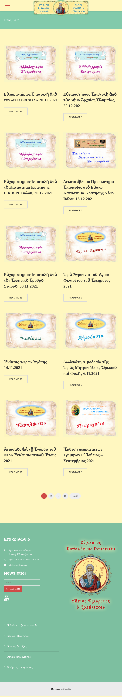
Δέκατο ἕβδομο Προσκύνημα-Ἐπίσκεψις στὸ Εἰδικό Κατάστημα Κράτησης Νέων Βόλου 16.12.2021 (89, 190)
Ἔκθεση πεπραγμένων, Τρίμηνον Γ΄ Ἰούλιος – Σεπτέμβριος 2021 (83, 456)
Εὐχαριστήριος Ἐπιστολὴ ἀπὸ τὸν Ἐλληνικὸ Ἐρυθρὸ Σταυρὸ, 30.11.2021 (30, 281)
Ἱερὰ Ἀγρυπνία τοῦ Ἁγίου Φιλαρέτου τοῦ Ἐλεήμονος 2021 (86, 281)
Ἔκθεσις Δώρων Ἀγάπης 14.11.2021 (25, 365)
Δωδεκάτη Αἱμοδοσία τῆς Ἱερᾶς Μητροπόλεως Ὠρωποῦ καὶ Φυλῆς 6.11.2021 (90, 368)
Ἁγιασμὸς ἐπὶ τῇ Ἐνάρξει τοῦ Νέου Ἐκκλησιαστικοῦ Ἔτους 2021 (30, 456)
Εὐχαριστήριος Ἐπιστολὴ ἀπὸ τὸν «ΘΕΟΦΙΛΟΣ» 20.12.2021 (31, 97)
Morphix (67, 690)
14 (65, 497)
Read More (15, 111)
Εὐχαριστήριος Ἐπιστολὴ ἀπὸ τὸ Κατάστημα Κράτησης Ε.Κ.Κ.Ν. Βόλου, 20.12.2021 (30, 187)
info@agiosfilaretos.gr (18, 566)
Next (75, 497)
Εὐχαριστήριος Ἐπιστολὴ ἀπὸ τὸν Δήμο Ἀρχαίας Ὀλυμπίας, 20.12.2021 (90, 100)
